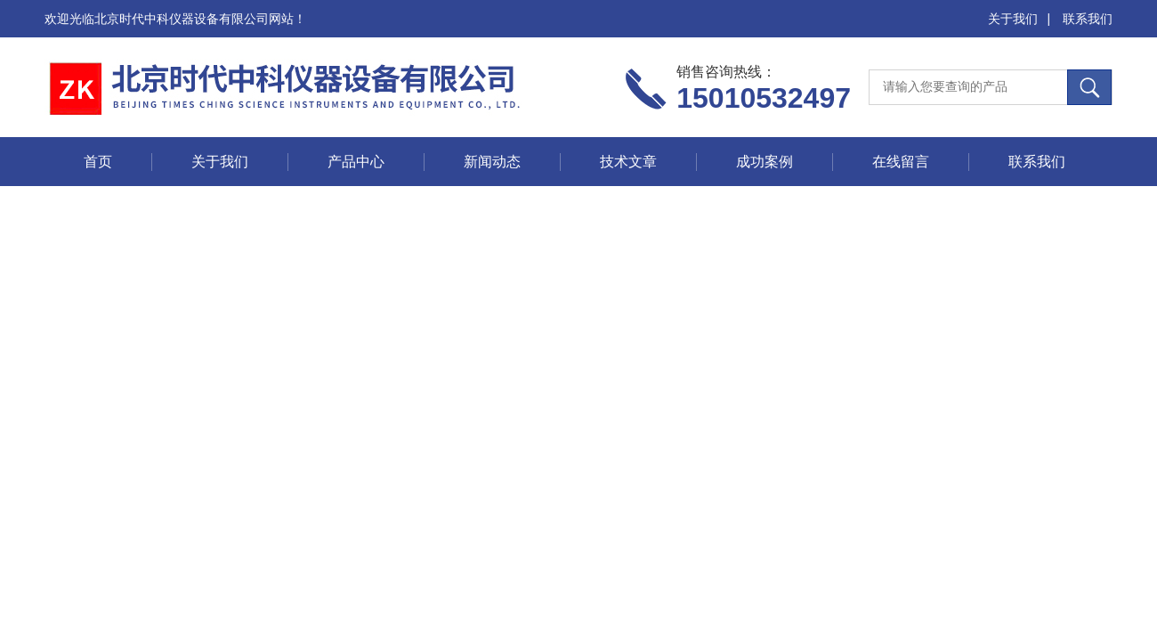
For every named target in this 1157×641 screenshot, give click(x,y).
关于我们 (1013, 19)
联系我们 (1087, 19)
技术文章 (628, 161)
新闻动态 (492, 161)
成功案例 (764, 161)
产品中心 (356, 161)
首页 (98, 161)
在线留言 (900, 161)
